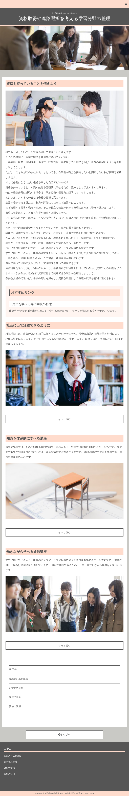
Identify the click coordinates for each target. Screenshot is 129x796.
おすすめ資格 (16, 688)
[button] (64, 4)
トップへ (64, 734)
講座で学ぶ (15, 697)
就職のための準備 (18, 679)
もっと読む (64, 419)
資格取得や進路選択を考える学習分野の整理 (64, 18)
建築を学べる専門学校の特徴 (32, 304)
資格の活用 (15, 706)
